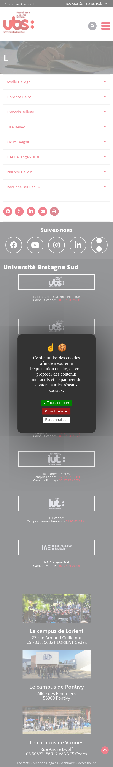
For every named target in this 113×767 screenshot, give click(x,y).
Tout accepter (56, 402)
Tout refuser (56, 411)
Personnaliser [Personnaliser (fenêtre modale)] (56, 419)
